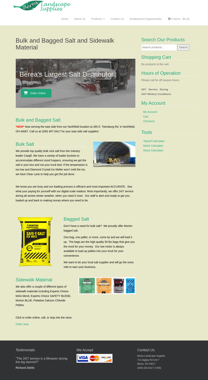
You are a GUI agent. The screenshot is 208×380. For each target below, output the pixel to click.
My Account (150, 111)
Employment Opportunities (146, 18)
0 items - (179, 18)
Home (64, 18)
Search (183, 47)
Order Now (22, 324)
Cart (145, 116)
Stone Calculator (153, 150)
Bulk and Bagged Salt (38, 120)
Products (98, 18)
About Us (79, 18)
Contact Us (117, 18)
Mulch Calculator (153, 145)
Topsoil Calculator (154, 141)
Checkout (149, 121)
